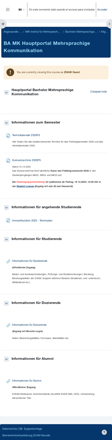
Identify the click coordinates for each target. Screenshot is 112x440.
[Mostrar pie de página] (104, 432)
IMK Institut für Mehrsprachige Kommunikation (43, 31)
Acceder (102, 9)
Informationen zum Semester (36, 122)
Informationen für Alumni (33, 359)
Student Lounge (25, 186)
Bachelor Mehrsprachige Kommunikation (81, 31)
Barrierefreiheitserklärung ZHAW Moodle (26, 435)
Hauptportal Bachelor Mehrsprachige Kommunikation (42, 92)
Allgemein (104, 31)
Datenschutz (9, 428)
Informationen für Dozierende (36, 303)
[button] (22, 9)
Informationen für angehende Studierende (46, 207)
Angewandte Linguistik (13, 31)
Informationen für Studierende (37, 239)
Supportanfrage (30, 428)
